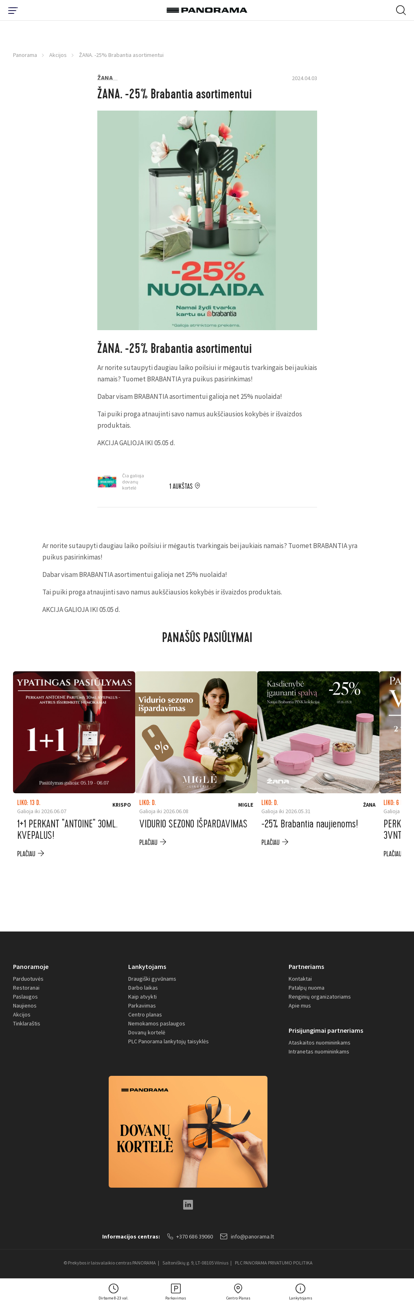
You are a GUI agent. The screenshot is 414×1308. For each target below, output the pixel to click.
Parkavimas (142, 1005)
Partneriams (306, 966)
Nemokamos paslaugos (156, 1023)
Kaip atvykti (142, 996)
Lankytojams (147, 966)
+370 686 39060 (190, 1236)
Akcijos (58, 55)
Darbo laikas (143, 987)
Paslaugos (25, 996)
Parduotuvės (28, 978)
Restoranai (26, 987)
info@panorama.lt (247, 1236)
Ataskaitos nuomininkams (319, 1042)
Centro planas (145, 1014)
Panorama (25, 55)
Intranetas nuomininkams (319, 1051)
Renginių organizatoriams (320, 996)
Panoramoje (30, 966)
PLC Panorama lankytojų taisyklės (168, 1041)
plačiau (26, 854)
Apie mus (300, 1005)
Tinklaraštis (26, 1023)
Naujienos (25, 1005)
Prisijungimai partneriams (326, 1030)
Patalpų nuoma (306, 987)
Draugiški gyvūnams (152, 978)
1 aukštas (181, 486)
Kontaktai (300, 978)
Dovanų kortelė (146, 1032)
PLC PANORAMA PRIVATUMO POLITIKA (274, 1263)
